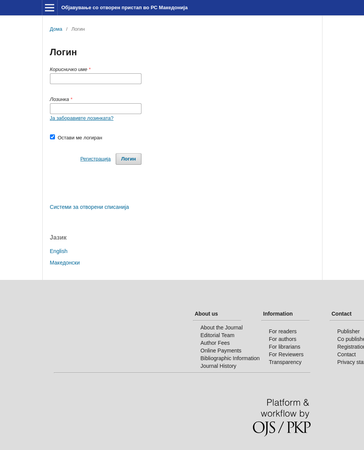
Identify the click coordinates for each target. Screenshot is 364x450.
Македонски (65, 263)
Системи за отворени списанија (89, 207)
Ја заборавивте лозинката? (82, 118)
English (59, 251)
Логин (128, 159)
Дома (56, 29)
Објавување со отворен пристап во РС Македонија (124, 7)
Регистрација (95, 159)
